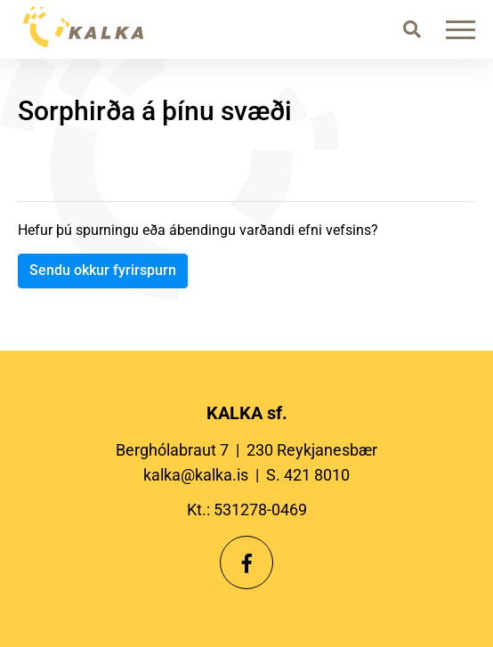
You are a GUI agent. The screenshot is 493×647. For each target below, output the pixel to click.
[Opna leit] (411, 28)
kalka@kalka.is (195, 474)
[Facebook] (246, 562)
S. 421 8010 (308, 474)
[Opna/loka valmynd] (463, 29)
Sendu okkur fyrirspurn (102, 270)
